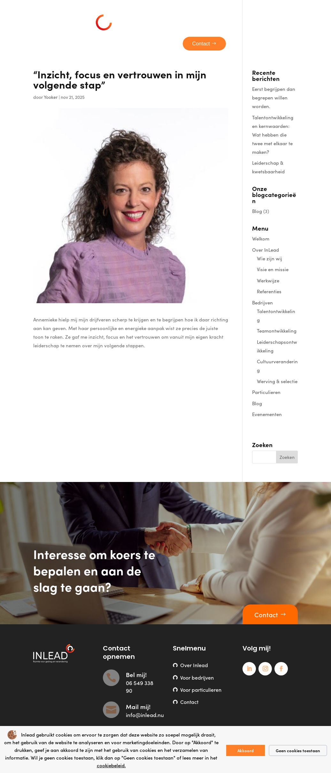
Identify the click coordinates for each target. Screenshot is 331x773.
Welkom (260, 238)
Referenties (269, 291)
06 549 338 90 (139, 686)
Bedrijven (262, 302)
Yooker (51, 97)
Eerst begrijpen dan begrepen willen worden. (273, 97)
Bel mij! (136, 674)
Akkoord (245, 750)
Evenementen (267, 414)
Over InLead (265, 249)
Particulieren (266, 392)
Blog (257, 211)
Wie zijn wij (269, 258)
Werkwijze (268, 280)
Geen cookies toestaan (298, 750)
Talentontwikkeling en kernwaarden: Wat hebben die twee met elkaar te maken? (272, 134)
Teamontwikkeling (276, 330)
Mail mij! (138, 706)
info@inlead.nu (145, 715)
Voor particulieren (200, 689)
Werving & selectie (277, 381)
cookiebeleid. (111, 765)
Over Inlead (194, 664)
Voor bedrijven (197, 677)
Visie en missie (273, 269)
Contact (266, 614)
